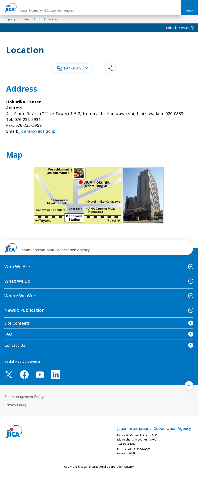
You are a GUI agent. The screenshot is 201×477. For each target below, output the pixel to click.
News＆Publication (24, 310)
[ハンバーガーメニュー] (189, 6)
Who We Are (17, 266)
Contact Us (14, 345)
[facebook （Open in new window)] (24, 374)
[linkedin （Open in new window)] (55, 374)
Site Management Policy (24, 396)
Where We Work (21, 296)
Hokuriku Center (177, 28)
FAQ (8, 334)
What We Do (17, 281)
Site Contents (17, 323)
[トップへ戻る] (189, 385)
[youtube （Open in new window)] (40, 374)
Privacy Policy (15, 405)
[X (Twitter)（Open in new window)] (8, 374)
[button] (72, 68)
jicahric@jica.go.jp (37, 131)
